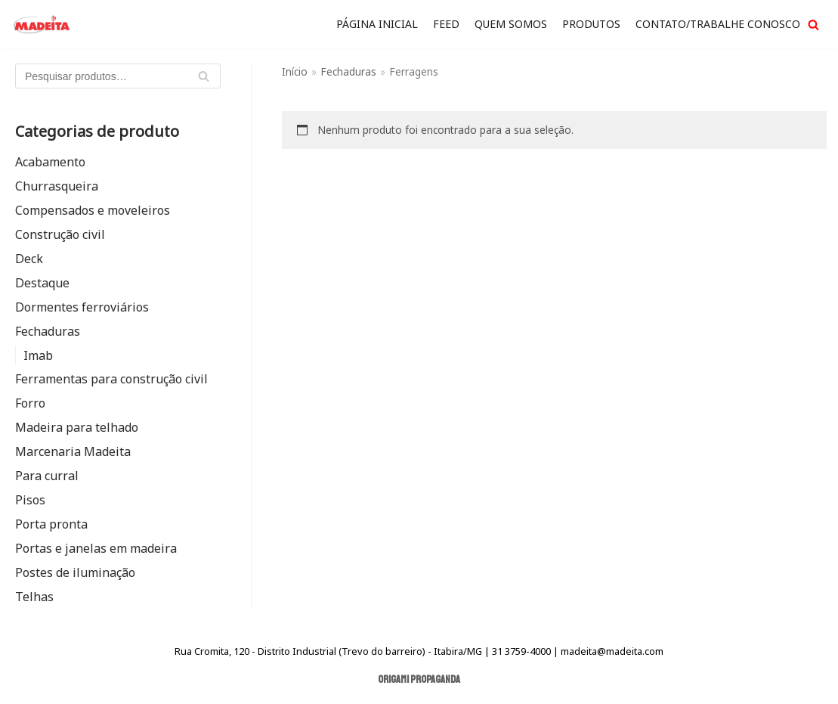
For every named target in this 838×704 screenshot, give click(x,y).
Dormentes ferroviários (82, 307)
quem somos (511, 24)
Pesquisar (203, 79)
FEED (446, 24)
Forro (30, 403)
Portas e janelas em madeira (96, 548)
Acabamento (50, 162)
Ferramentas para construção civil (111, 379)
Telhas (34, 596)
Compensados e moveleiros (92, 210)
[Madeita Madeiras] (41, 24)
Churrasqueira (56, 186)
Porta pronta (51, 524)
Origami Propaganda (419, 679)
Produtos (591, 24)
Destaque (42, 282)
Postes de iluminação (75, 572)
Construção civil (60, 234)
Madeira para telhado (76, 427)
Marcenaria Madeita (73, 451)
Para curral (47, 475)
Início (295, 71)
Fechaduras (47, 331)
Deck (29, 258)
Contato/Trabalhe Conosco (717, 24)
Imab (38, 355)
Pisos (30, 500)
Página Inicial (377, 24)
